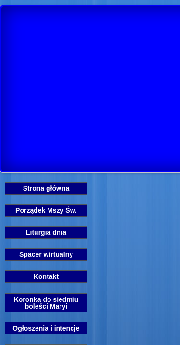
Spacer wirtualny (46, 254)
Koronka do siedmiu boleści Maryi (46, 303)
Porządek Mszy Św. (46, 210)
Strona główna (46, 188)
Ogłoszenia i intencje (45, 328)
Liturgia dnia (46, 232)
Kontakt (46, 276)
